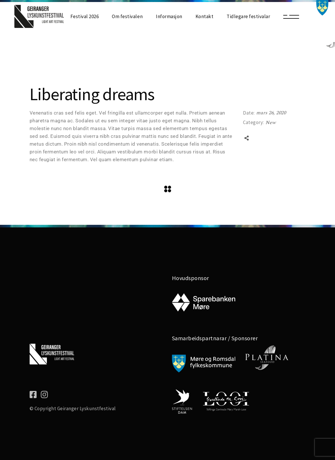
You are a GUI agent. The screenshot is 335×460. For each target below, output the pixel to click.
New (270, 122)
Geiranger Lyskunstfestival (86, 408)
